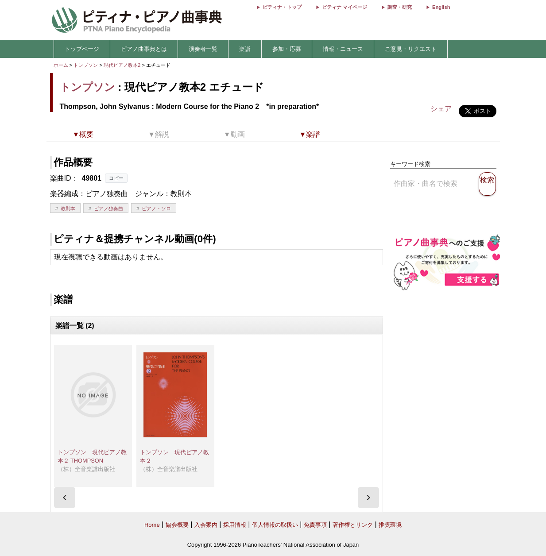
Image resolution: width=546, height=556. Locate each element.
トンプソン (86, 65)
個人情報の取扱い (275, 524)
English (441, 7)
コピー (116, 178)
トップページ (82, 49)
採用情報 (234, 524)
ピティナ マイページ (344, 7)
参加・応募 (286, 49)
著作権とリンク (353, 524)
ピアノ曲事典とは (144, 49)
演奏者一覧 (203, 49)
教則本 (68, 208)
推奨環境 (390, 524)
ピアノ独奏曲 (108, 208)
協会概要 (177, 524)
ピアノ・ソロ (156, 208)
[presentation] (64, 497)
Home (152, 524)
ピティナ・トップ (282, 7)
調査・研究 (399, 7)
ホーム (61, 65)
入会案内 (205, 524)
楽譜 (245, 49)
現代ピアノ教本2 (123, 65)
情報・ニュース (343, 49)
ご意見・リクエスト (411, 49)
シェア (441, 108)
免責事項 (315, 524)
